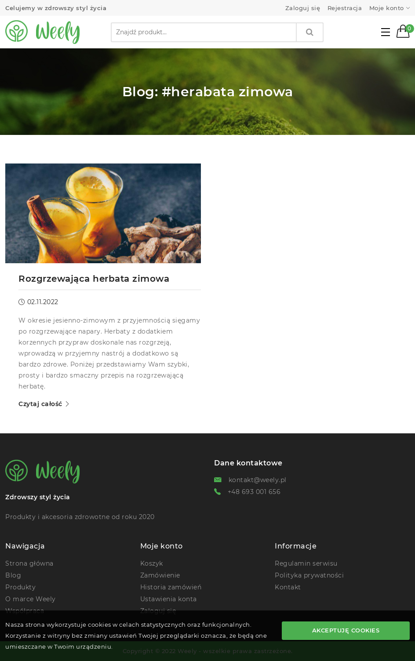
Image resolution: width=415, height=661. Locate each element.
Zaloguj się (302, 8)
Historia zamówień (171, 587)
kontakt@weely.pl (258, 480)
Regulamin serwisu (306, 563)
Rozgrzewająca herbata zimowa (93, 278)
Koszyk (151, 563)
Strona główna (29, 563)
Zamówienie (160, 575)
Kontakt (288, 587)
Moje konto (386, 8)
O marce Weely (30, 599)
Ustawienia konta (168, 599)
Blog (13, 575)
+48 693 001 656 (254, 492)
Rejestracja (345, 8)
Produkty (20, 587)
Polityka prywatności (309, 575)
